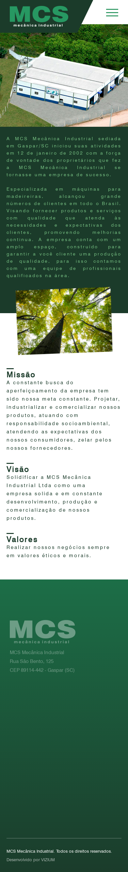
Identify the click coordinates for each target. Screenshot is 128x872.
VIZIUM (48, 859)
